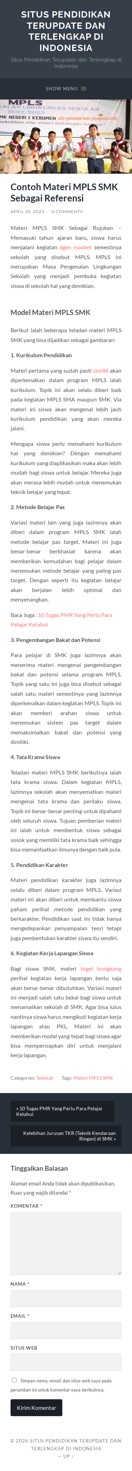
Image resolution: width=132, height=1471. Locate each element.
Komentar (27, 1206)
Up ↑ (68, 1456)
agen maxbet (75, 247)
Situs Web (24, 1348)
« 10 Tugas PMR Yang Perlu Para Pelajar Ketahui (59, 1111)
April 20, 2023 (27, 211)
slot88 (100, 370)
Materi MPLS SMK (93, 1078)
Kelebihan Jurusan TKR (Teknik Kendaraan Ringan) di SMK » (69, 1136)
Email (20, 1316)
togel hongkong (101, 968)
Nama (20, 1284)
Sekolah (45, 1078)
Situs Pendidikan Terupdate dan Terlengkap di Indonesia (66, 31)
